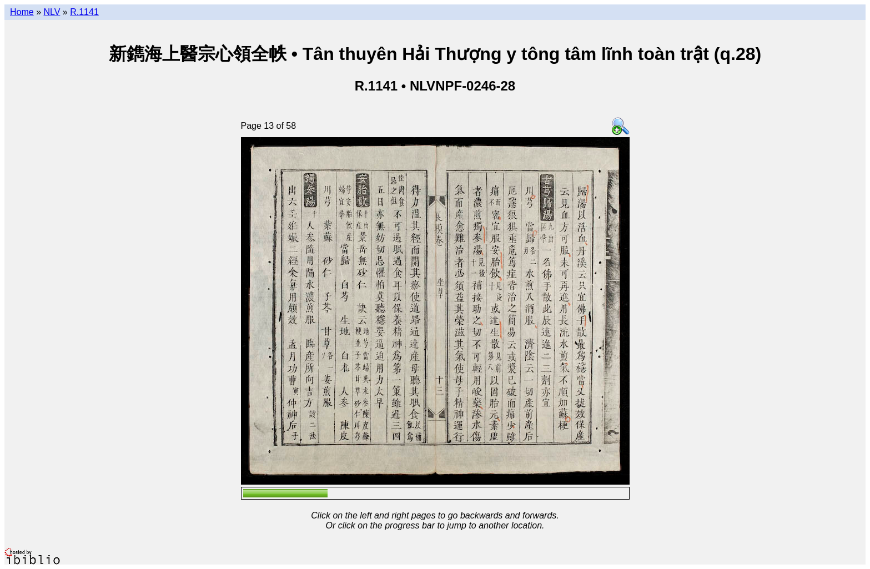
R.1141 (84, 12)
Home (22, 12)
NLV (51, 12)
